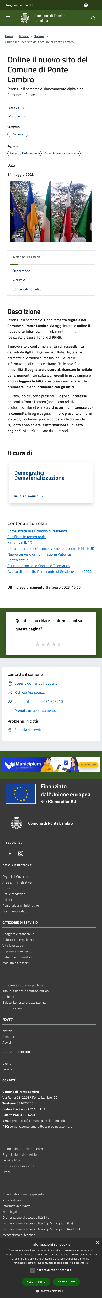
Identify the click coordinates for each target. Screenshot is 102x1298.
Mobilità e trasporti (15, 962)
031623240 (25, 1103)
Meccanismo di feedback (19, 1234)
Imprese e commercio (17, 951)
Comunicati (10, 1036)
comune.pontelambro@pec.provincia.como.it (41, 1126)
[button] (51, 1291)
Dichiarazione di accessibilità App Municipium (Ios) (37, 1223)
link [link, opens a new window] (87, 1263)
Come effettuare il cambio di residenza (37, 531)
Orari (6, 1171)
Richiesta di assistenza (18, 1166)
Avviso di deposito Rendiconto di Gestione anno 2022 (49, 571)
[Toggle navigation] (8, 17)
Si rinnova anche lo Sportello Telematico (38, 566)
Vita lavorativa (12, 945)
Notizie (39, 36)
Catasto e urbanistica (17, 956)
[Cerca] (93, 18)
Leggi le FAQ (11, 1160)
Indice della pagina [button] (26, 257)
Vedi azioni (18, 116)
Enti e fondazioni (14, 893)
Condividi (17, 107)
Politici (7, 899)
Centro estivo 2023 (22, 560)
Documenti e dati (14, 911)
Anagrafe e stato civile (18, 933)
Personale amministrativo (20, 905)
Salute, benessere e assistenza (24, 1002)
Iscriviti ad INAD (19, 542)
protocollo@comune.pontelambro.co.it (38, 1120)
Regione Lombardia (19, 4)
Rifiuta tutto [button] (66, 1282)
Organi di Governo (15, 876)
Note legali (10, 1211)
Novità (24, 36)
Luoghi (7, 1069)
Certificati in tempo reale (26, 537)
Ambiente (9, 996)
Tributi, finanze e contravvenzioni (26, 990)
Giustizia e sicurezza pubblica (23, 985)
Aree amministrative (17, 882)
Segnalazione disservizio (19, 1154)
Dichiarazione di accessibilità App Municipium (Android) (41, 1228)
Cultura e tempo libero (18, 939)
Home (9, 36)
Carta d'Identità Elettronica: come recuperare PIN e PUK (50, 548)
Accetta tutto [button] (36, 1282)
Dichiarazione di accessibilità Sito (25, 1217)
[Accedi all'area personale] (86, 5)
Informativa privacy (16, 1205)
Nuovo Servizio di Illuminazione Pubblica (39, 554)
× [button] (97, 1242)
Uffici (6, 888)
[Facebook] (10, 853)
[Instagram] (21, 853)
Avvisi (6, 1042)
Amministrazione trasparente (23, 1194)
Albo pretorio (11, 1199)
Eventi (7, 1063)
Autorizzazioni (12, 1008)
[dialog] (51, 1268)
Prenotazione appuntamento (22, 1148)
